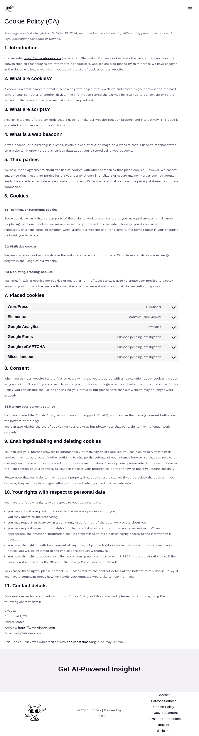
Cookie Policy (163, 706)
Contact (163, 694)
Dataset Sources (163, 700)
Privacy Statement (163, 712)
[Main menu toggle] (190, 8)
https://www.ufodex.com (42, 58)
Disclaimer (163, 731)
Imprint (164, 724)
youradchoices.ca (158, 468)
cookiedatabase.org (81, 642)
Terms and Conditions (164, 718)
